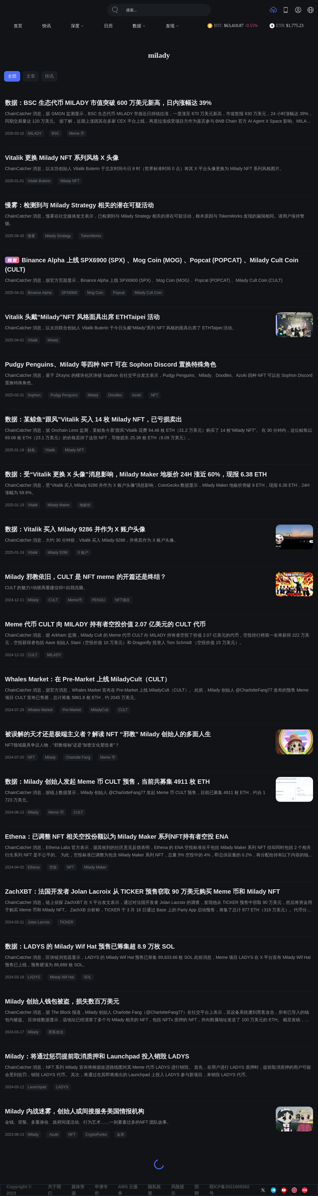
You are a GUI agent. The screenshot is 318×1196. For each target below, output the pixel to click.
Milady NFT (69, 181)
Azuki (136, 395)
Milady (53, 340)
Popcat (119, 293)
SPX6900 (69, 293)
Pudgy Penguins (64, 395)
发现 (172, 26)
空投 (53, 867)
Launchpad (37, 1087)
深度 (77, 26)
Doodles (115, 395)
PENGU (98, 600)
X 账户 (83, 552)
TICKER (66, 922)
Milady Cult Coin (147, 293)
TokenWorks (91, 236)
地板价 (85, 505)
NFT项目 (122, 600)
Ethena (33, 867)
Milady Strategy (58, 236)
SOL (87, 977)
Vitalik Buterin (39, 181)
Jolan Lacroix (39, 922)
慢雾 (31, 236)
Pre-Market (71, 710)
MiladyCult (99, 710)
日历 (108, 26)
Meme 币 (76, 133)
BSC (55, 133)
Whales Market (40, 710)
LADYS (34, 977)
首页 (18, 26)
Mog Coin (95, 293)
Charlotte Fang (78, 757)
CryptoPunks (96, 1134)
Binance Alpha (40, 293)
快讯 (46, 26)
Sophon (34, 395)
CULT (53, 600)
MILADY (35, 133)
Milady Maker (59, 505)
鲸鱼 (31, 450)
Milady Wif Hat (62, 977)
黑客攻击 (55, 1032)
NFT (154, 395)
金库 (120, 1134)
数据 (139, 26)
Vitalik (33, 340)
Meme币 (75, 600)
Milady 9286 (58, 552)
